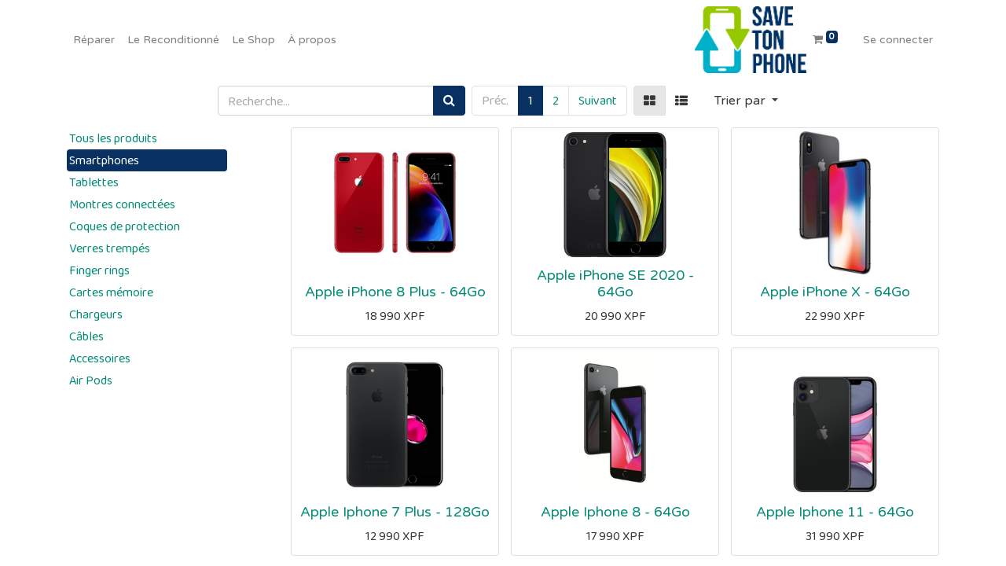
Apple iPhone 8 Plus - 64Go (395, 292)
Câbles (86, 336)
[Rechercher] (449, 101)
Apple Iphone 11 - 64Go (835, 512)
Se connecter (898, 39)
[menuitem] (94, 39)
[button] (746, 101)
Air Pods (90, 380)
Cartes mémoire (111, 292)
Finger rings (99, 270)
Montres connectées (122, 204)
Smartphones (104, 160)
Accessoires (99, 358)
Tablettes (94, 182)
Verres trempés (109, 248)
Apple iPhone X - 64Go (835, 292)
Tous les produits (113, 138)
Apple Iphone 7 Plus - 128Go (395, 512)
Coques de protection (124, 226)
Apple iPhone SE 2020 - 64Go (615, 283)
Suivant (597, 100)
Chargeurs (96, 314)
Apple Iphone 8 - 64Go (615, 512)
